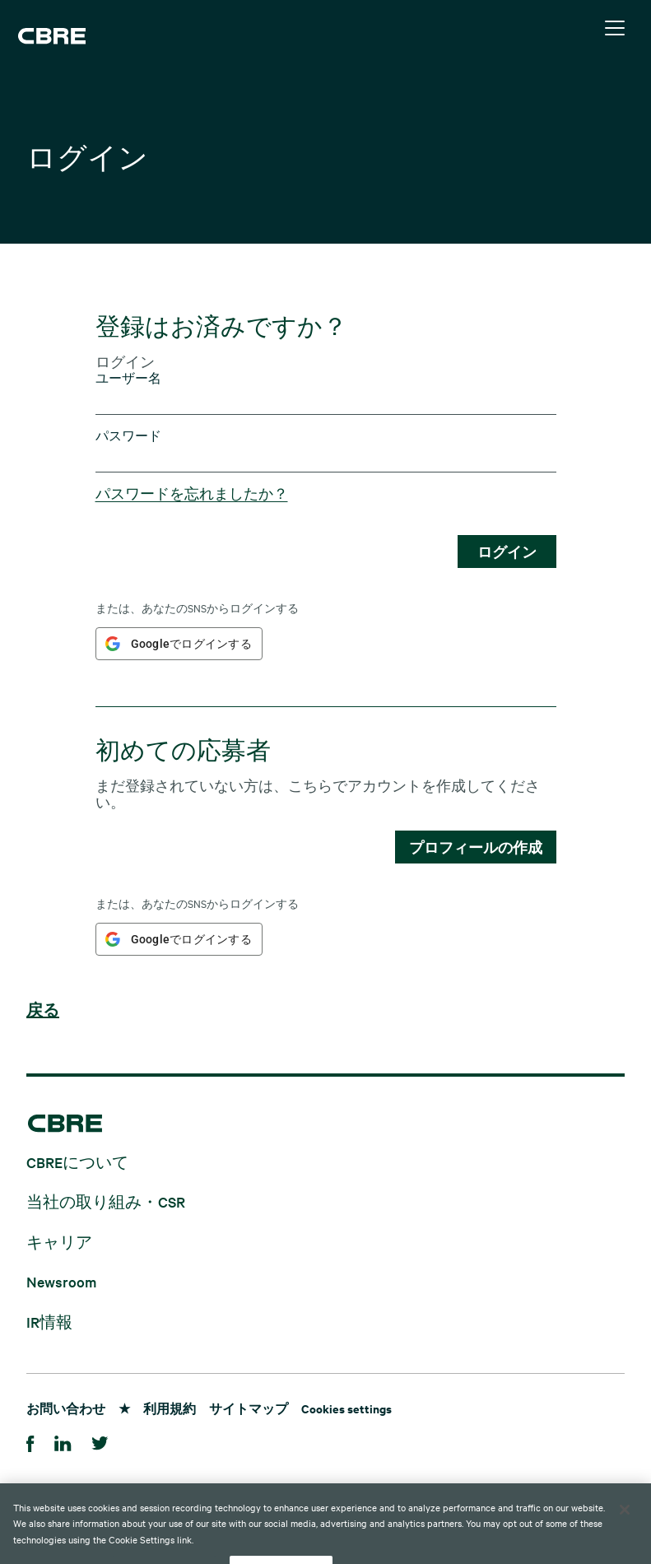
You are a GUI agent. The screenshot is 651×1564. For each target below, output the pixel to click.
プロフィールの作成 (475, 847)
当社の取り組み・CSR (105, 1201)
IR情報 (49, 1320)
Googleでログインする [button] (191, 643)
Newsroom (61, 1281)
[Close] (625, 1537)
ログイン (507, 551)
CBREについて (77, 1161)
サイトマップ (248, 1408)
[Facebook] (30, 1440)
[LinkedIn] (63, 1440)
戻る (42, 1011)
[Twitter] (100, 1440)
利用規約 (169, 1408)
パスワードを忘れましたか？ (191, 493)
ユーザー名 (128, 378)
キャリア (59, 1240)
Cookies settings (346, 1408)
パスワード (128, 436)
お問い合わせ (65, 1408)
